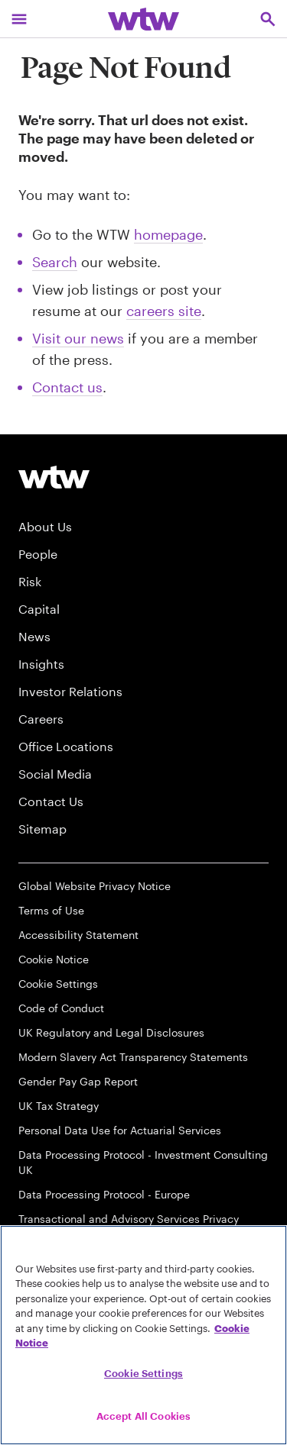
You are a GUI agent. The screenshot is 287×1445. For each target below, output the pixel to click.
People (37, 554)
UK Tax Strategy (58, 1105)
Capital (39, 609)
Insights (41, 663)
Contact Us (50, 801)
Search (54, 261)
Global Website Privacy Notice (94, 885)
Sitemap (42, 828)
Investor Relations (70, 691)
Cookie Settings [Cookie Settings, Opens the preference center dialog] (143, 1373)
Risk (29, 581)
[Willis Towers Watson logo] (54, 477)
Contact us (67, 387)
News (34, 636)
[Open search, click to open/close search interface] (268, 18)
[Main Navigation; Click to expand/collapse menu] (19, 18)
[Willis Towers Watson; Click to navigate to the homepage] (143, 19)
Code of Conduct (61, 1008)
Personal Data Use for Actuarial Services (119, 1130)
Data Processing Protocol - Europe (104, 1194)
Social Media (55, 773)
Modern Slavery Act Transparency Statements (133, 1056)
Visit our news (78, 338)
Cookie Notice (53, 959)
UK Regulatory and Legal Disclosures (111, 1032)
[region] (143, 1335)
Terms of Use (51, 910)
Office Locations (65, 746)
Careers (41, 718)
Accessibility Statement (78, 934)
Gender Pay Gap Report (78, 1081)
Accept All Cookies (143, 1416)
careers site (163, 310)
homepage (168, 234)
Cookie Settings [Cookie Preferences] (58, 983)
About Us (45, 526)
